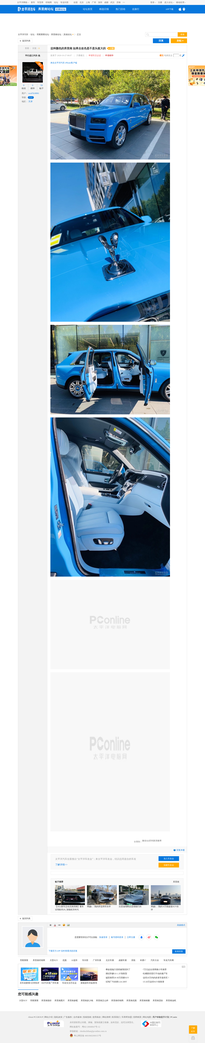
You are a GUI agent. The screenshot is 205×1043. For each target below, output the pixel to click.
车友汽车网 (168, 960)
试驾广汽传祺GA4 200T (116, 982)
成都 (106, 2)
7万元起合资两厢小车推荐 (155, 969)
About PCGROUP (35, 1017)
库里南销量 (145, 1000)
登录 (152, 2)
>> (124, 2)
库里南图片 (59, 1000)
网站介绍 (48, 1017)
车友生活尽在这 (69, 983)
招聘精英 (137, 1017)
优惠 (65, 960)
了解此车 (193, 1030)
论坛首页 (87, 9)
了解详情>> (61, 864)
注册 (160, 2)
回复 (161, 40)
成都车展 (123, 960)
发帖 (180, 40)
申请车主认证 (95, 55)
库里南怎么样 (102, 1000)
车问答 (85, 960)
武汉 (112, 2)
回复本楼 (180, 850)
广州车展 (97, 960)
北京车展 (110, 960)
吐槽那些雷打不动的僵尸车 (155, 973)
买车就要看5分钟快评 (29, 983)
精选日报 (104, 9)
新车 (33, 2)
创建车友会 (169, 865)
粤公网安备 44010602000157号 (85, 1035)
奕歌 (133, 960)
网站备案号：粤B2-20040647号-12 (85, 1027)
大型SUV (54, 960)
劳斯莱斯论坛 (43, 34)
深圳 (100, 2)
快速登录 (103, 937)
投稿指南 (87, 1017)
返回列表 (26, 41)
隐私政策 (58, 1017)
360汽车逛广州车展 (50, 983)
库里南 (176, 882)
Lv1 (30, 97)
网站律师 (106, 1017)
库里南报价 (46, 1000)
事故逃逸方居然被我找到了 (118, 969)
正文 (79, 34)
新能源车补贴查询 (89, 983)
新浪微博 (157, 840)
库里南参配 (73, 1000)
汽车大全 (155, 960)
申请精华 (109, 55)
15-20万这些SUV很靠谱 (153, 982)
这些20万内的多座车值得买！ (156, 977)
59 (41, 85)
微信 (144, 840)
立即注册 (131, 937)
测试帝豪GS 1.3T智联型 (116, 973)
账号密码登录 (117, 937)
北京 (82, 2)
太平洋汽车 (23, 34)
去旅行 (135, 9)
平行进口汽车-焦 (32, 55)
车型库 (40, 2)
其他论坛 (68, 34)
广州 (94, 2)
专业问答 (64, 2)
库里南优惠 (131, 1000)
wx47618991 (33, 93)
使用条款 (97, 1017)
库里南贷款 (158, 1000)
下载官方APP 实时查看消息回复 (63, 951)
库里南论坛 (45, 9)
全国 (75, 2)
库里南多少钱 (87, 1000)
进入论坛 (168, 2)
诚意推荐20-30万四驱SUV (117, 977)
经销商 (49, 2)
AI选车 (74, 960)
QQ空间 (149, 840)
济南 (119, 2)
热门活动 (120, 9)
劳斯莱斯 (24, 960)
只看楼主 (80, 55)
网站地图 (147, 1017)
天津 (30, 101)
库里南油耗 (171, 1000)
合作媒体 (77, 1017)
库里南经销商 (39, 960)
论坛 (56, 2)
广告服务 (68, 1017)
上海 (88, 2)
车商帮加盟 (127, 1017)
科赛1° (143, 960)
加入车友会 (169, 858)
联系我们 (116, 1017)
